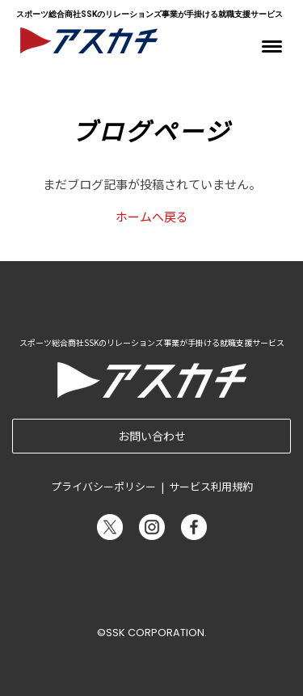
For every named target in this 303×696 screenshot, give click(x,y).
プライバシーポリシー (103, 486)
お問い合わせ (152, 436)
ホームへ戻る (152, 216)
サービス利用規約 (211, 486)
